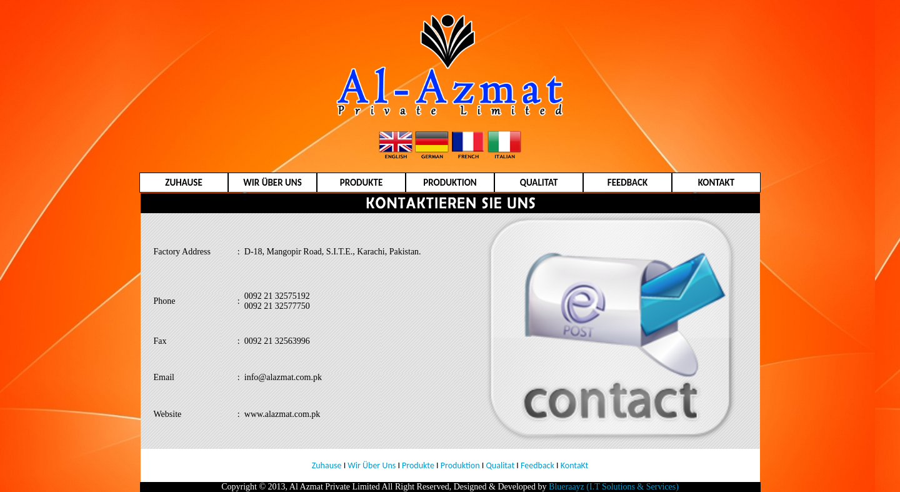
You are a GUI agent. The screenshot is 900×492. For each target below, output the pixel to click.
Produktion (460, 465)
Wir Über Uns (372, 465)
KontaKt (575, 465)
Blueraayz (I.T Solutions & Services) (614, 486)
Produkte (418, 465)
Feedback (536, 465)
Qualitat (500, 465)
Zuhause (327, 465)
